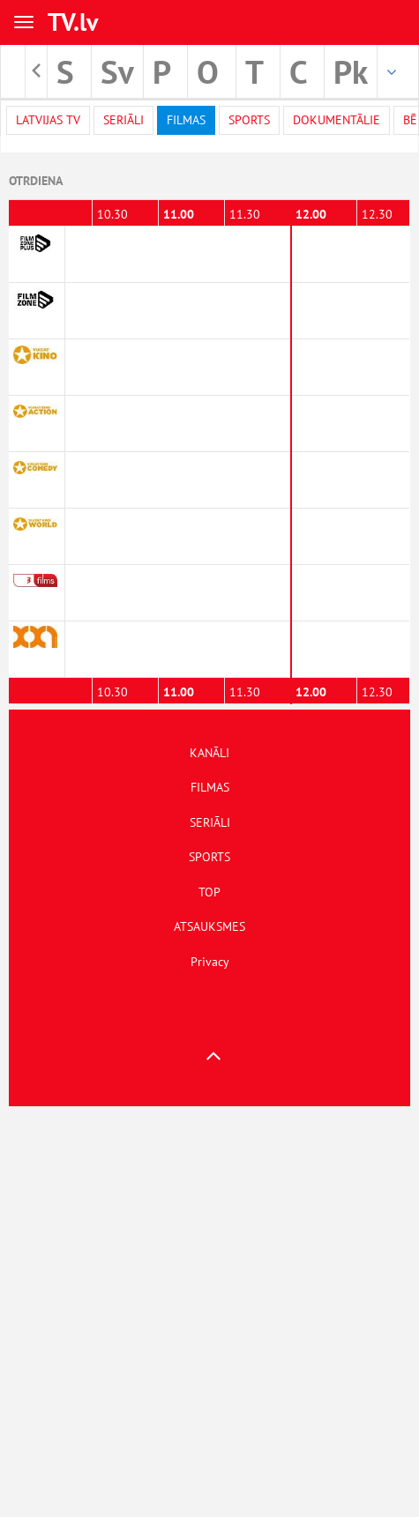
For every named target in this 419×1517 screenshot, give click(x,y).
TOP (209, 892)
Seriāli (123, 120)
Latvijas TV (48, 120)
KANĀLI (209, 753)
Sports (249, 120)
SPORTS (209, 857)
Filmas (186, 120)
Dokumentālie (336, 120)
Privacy (210, 962)
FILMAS (210, 787)
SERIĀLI (210, 822)
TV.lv (73, 21)
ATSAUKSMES (209, 926)
